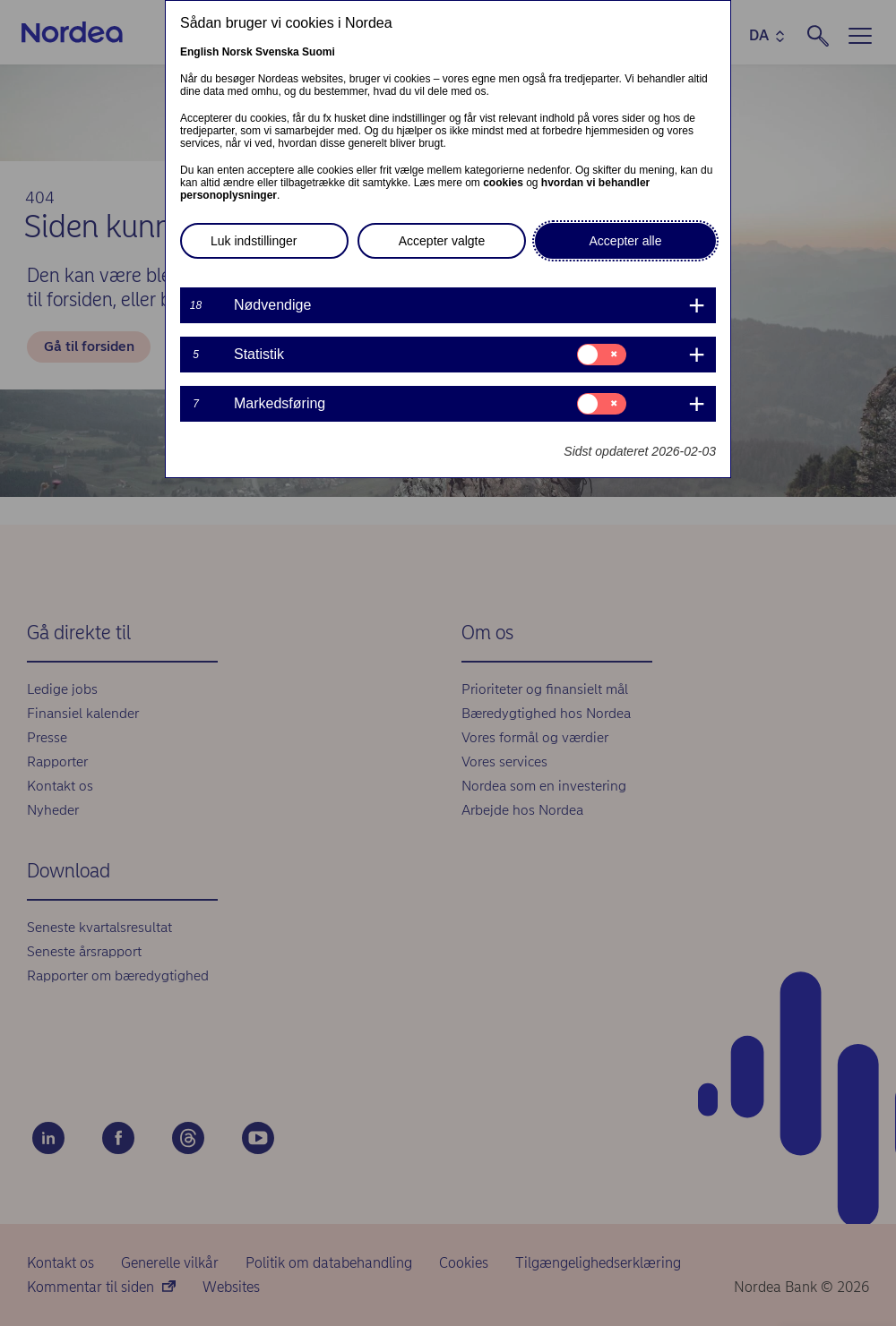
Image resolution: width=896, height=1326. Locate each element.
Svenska (277, 52)
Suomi (318, 52)
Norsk (237, 52)
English (199, 52)
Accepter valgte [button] (442, 241)
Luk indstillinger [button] (254, 241)
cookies (503, 182)
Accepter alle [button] (626, 241)
